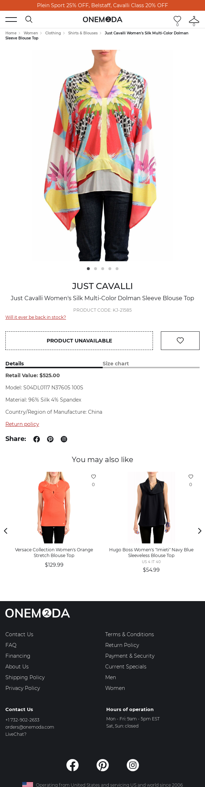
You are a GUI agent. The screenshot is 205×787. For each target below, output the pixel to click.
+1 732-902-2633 (22, 720)
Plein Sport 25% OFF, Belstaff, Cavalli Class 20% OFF (102, 5)
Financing (18, 656)
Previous (5, 530)
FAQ (11, 645)
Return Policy (122, 645)
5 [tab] (117, 268)
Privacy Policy (22, 688)
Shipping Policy (25, 677)
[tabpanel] (102, 155)
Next (199, 530)
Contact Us (19, 634)
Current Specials (125, 666)
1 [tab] (88, 268)
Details (14, 364)
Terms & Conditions (129, 634)
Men (110, 677)
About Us (17, 666)
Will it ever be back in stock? (35, 317)
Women (31, 33)
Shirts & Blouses (83, 33)
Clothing (53, 33)
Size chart (116, 364)
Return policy (22, 424)
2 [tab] (95, 268)
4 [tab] (109, 268)
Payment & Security (129, 656)
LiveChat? (16, 734)
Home (11, 33)
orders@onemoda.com (29, 727)
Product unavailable (79, 340)
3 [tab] (102, 268)
